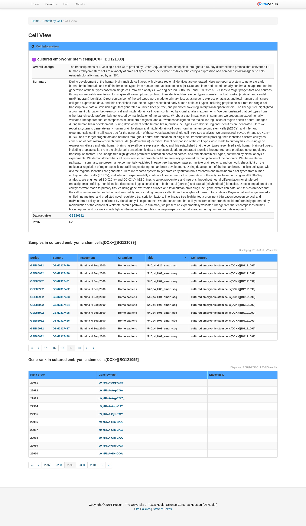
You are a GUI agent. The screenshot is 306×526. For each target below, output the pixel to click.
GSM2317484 (61, 304)
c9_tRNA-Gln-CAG (111, 429)
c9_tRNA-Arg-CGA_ (111, 390)
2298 (59, 465)
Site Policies (142, 509)
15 (54, 347)
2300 (82, 465)
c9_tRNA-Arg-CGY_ (111, 398)
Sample (58, 257)
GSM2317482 (61, 289)
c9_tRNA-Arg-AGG (111, 382)
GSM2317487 (61, 328)
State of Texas (162, 509)
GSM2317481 (61, 281)
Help (66, 4)
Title (166, 257)
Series (34, 257)
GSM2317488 (61, 336)
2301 (93, 465)
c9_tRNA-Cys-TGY (111, 414)
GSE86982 (76, 215)
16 (62, 347)
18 (79, 347)
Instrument (87, 257)
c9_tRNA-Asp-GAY (111, 406)
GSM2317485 (61, 312)
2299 (70, 465)
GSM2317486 (61, 320)
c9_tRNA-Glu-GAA (111, 437)
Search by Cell (52, 21)
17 (70, 347)
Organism (125, 257)
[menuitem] (35, 4)
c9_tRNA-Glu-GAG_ (111, 445)
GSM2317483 (61, 297)
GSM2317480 (61, 273)
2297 (47, 465)
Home (35, 4)
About (80, 4)
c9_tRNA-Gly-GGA (111, 453)
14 (45, 347)
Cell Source (199, 257)
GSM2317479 (61, 265)
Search (51, 4)
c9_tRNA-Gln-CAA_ (111, 422)
